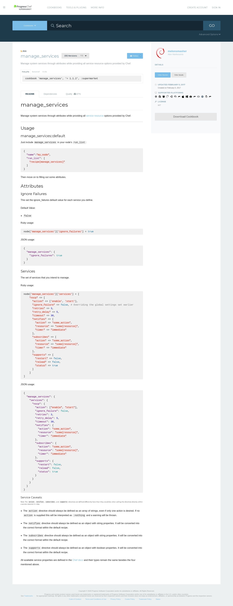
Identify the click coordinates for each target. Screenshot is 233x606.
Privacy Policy (116, 599)
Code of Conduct (75, 599)
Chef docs (78, 560)
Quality (73, 94)
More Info (97, 7)
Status (158, 599)
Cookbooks (54, 7)
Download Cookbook (185, 116)
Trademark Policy (145, 599)
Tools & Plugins (76, 7)
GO (212, 25)
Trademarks (28, 596)
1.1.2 (73, 55)
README (29, 94)
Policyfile (25, 72)
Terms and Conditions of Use (95, 599)
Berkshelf (36, 72)
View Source (163, 75)
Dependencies (50, 94)
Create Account (197, 7)
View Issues (178, 75)
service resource (94, 115)
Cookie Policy (130, 599)
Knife (44, 72)
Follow (135, 55)
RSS (23, 51)
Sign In (216, 7)
